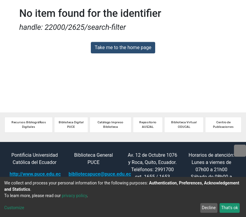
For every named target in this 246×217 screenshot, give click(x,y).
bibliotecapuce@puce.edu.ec (100, 174)
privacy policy (74, 195)
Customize (14, 207)
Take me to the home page (123, 47)
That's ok (229, 207)
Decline (209, 207)
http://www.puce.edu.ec (35, 174)
